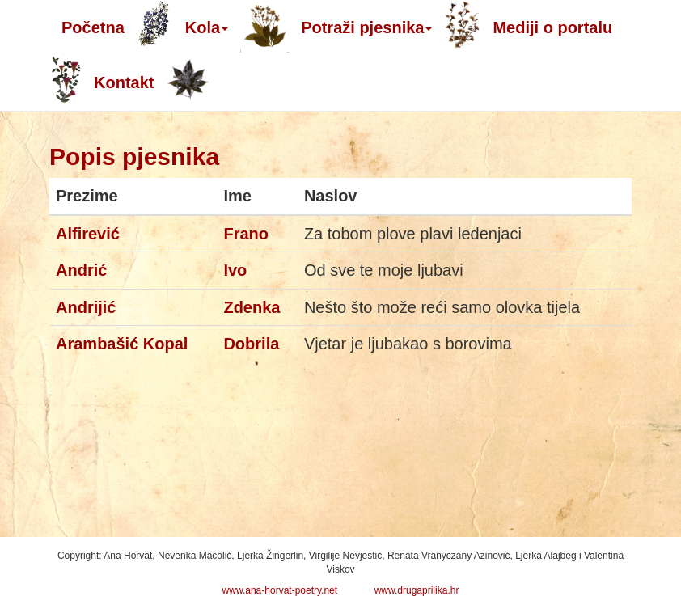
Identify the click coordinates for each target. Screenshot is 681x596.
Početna (93, 27)
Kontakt (124, 82)
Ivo (235, 270)
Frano (246, 234)
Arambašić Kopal (122, 344)
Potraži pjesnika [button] (366, 27)
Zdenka (251, 307)
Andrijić (86, 307)
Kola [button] (206, 27)
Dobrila (251, 344)
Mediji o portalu (552, 27)
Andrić (81, 270)
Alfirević (88, 234)
